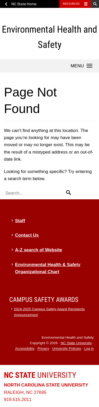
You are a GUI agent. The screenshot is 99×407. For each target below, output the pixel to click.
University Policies (66, 349)
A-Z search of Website (38, 249)
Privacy (43, 349)
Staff (20, 220)
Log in (89, 349)
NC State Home (23, 4)
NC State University (76, 343)
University (40, 375)
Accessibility (25, 349)
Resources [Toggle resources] (71, 4)
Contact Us (27, 235)
